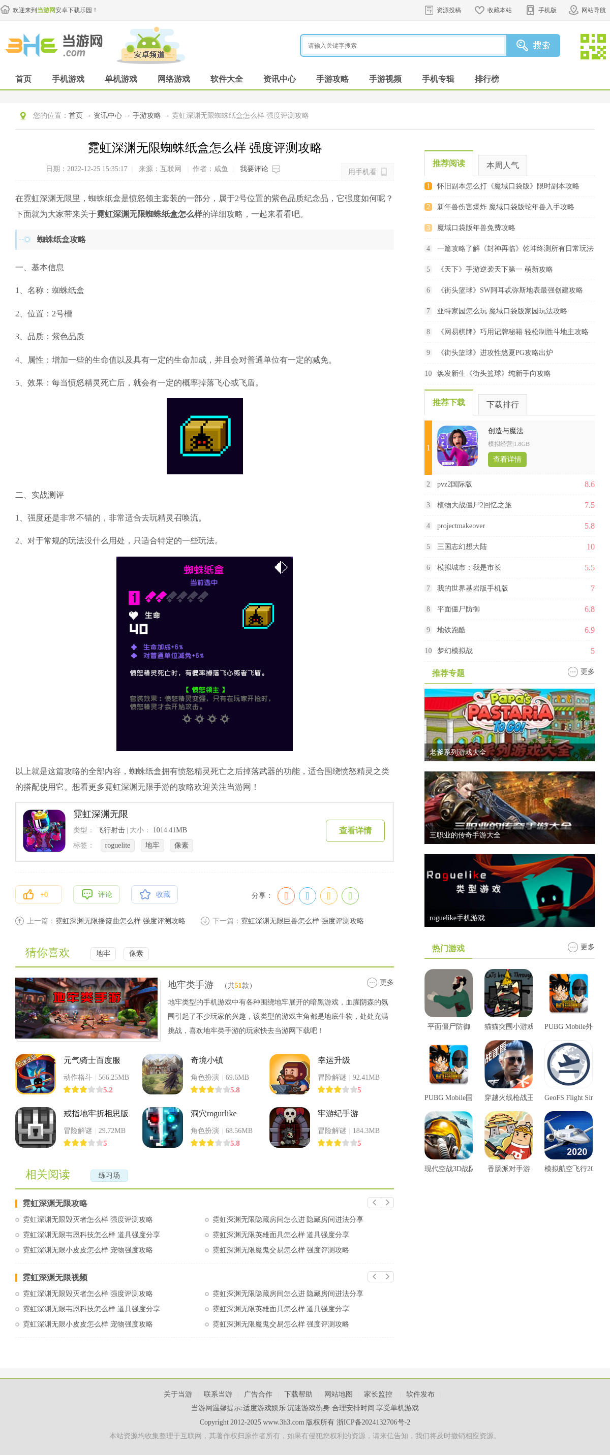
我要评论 (254, 169)
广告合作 (258, 1394)
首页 (23, 79)
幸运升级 (334, 1060)
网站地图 (338, 1394)
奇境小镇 (207, 1060)
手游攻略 (332, 79)
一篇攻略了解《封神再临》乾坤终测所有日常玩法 (515, 248)
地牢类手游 (191, 985)
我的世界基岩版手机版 (472, 588)
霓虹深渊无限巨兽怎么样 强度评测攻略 (302, 921)
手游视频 (385, 79)
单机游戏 (121, 79)
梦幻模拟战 (455, 651)
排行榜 (487, 79)
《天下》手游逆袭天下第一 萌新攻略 (495, 269)
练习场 (109, 1175)
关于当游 (178, 1394)
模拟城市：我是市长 (469, 567)
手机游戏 (68, 79)
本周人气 (502, 165)
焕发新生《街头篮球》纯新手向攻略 (494, 373)
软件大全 (226, 79)
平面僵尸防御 (458, 609)
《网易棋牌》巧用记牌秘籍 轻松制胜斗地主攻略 (513, 332)
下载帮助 (298, 1394)
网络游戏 (174, 79)
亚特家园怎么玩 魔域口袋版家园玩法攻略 (502, 311)
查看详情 (355, 830)
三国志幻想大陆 (462, 547)
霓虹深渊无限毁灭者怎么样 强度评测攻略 (88, 1219)
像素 (181, 845)
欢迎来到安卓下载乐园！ (55, 10)
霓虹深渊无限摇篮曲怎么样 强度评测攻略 (120, 921)
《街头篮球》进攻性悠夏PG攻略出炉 (495, 353)
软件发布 (420, 1394)
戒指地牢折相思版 (96, 1113)
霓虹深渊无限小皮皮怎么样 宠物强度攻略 (88, 1250)
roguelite (118, 845)
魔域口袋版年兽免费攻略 (476, 228)
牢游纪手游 (338, 1113)
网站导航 (594, 10)
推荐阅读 (449, 163)
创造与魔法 (506, 431)
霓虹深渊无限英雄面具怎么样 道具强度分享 (281, 1235)
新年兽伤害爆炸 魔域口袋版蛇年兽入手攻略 (505, 207)
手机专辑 (438, 79)
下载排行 (502, 404)
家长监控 (379, 1394)
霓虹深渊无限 (100, 814)
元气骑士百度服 (92, 1060)
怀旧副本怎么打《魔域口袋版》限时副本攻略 (508, 186)
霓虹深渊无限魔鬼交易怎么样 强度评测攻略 (281, 1250)
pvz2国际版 (454, 484)
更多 (387, 982)
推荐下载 (449, 402)
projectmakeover (461, 526)
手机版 (547, 10)
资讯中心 (279, 79)
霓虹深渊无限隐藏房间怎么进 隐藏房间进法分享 (288, 1219)
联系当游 (218, 1394)
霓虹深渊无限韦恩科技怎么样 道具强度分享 (91, 1235)
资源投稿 (449, 10)
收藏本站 (499, 10)
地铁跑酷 (451, 630)
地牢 (152, 845)
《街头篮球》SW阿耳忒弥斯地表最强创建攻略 (510, 290)
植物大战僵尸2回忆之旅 (474, 505)
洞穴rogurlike (214, 1113)
